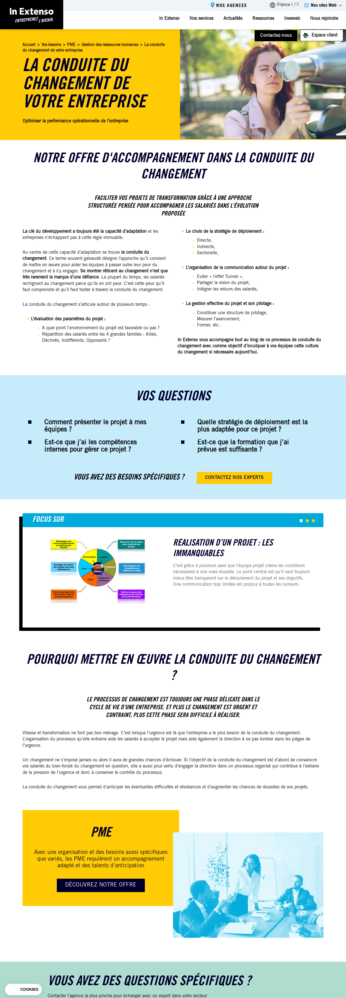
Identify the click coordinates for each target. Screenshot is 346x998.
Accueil (29, 45)
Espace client (324, 35)
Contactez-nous (276, 35)
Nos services (201, 18)
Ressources (263, 18)
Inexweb (292, 18)
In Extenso (169, 18)
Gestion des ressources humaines (110, 45)
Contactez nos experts (234, 478)
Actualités (232, 18)
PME (71, 45)
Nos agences (231, 6)
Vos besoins (51, 45)
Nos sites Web (324, 5)
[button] (301, 521)
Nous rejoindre (324, 18)
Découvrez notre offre (101, 885)
